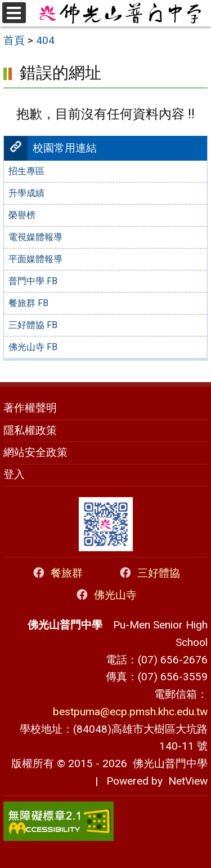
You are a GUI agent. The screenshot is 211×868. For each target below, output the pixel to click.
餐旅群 (57, 572)
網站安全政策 (35, 452)
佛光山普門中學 (167, 763)
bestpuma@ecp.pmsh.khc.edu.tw (130, 711)
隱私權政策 (30, 430)
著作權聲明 (30, 407)
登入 (14, 474)
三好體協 (149, 572)
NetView (188, 780)
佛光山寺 (105, 594)
